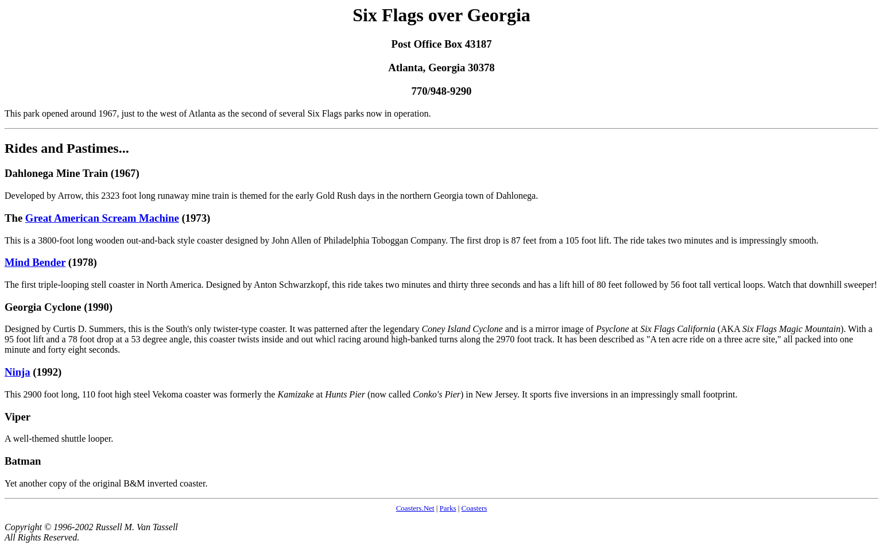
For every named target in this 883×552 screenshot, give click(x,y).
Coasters (474, 508)
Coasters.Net (415, 508)
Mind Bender (35, 262)
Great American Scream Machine (102, 218)
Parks (448, 508)
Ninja (17, 372)
